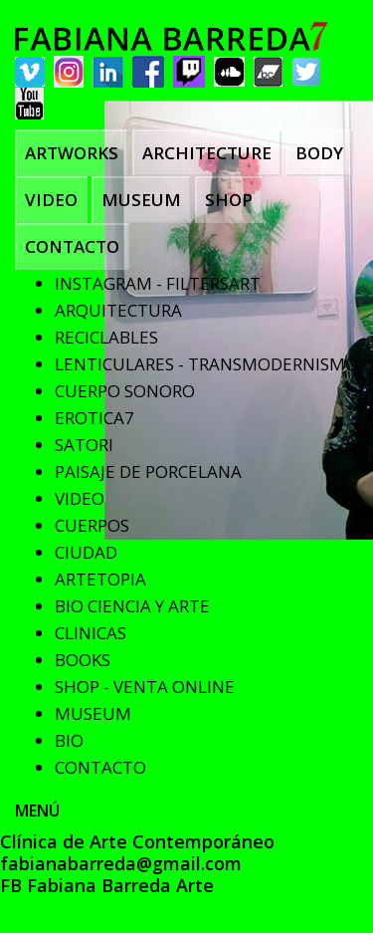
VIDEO (51, 199)
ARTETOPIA (100, 579)
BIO (69, 740)
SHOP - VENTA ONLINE (145, 686)
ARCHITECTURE (207, 152)
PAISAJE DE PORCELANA (148, 471)
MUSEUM (141, 199)
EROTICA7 (94, 417)
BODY (319, 152)
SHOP (229, 199)
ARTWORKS (71, 152)
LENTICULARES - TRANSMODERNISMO (206, 363)
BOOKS (82, 659)
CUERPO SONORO (125, 390)
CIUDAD (86, 552)
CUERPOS (92, 525)
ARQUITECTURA (118, 310)
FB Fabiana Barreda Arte (107, 885)
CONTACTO (72, 246)
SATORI (84, 444)
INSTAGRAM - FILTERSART (158, 283)
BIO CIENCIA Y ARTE (132, 605)
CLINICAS (90, 632)
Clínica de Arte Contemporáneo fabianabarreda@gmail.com (137, 852)
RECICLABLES (106, 337)
